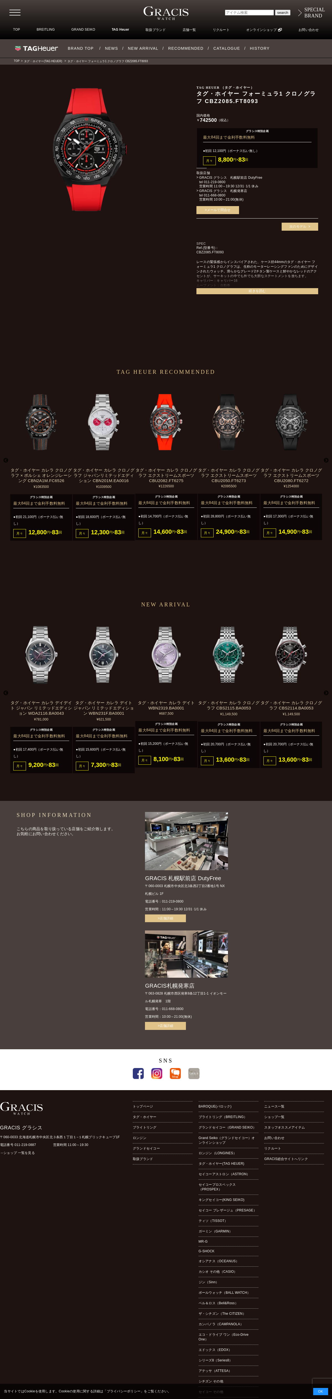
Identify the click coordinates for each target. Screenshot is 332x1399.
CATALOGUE (226, 48)
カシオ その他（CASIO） (218, 1272)
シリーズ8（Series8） (216, 1360)
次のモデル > (299, 226)
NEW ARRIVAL (143, 48)
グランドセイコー (146, 1148)
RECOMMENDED (186, 48)
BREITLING (46, 29)
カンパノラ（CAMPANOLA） (221, 1324)
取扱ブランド (156, 30)
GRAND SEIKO (83, 29)
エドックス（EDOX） (215, 1350)
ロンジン (139, 1138)
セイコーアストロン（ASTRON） (224, 1174)
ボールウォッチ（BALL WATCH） (224, 1293)
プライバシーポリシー (124, 1391)
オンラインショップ (261, 30)
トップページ (143, 1106)
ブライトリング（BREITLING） (223, 1117)
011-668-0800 (214, 195)
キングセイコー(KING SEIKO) (222, 1200)
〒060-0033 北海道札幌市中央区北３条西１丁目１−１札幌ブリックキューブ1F (60, 1137)
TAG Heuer (120, 29)
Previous (6, 460)
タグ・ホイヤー (145, 1117)
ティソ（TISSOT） (213, 1221)
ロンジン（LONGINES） (218, 1153)
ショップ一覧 (274, 1117)
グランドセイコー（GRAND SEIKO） (227, 1127)
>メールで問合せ (218, 210)
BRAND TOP (81, 48)
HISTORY (260, 48)
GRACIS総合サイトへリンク (286, 1159)
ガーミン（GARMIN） (216, 1231)
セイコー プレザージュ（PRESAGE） (228, 1210)
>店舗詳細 (165, 918)
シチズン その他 (211, 1381)
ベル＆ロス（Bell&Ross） (218, 1303)
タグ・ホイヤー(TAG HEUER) (43, 61)
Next (326, 460)
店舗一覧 (189, 30)
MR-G (203, 1241)
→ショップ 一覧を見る (17, 1153)
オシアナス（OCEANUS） (219, 1261)
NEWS (111, 48)
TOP (16, 29)
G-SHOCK (207, 1251)
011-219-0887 (25, 1145)
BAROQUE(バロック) (215, 1106)
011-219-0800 (214, 182)
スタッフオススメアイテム (284, 1127)
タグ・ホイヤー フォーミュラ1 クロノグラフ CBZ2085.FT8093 (108, 61)
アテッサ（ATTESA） (215, 1371)
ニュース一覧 (274, 1106)
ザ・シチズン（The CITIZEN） (222, 1314)
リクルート (221, 30)
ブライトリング (145, 1127)
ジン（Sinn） (209, 1282)
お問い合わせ (309, 30)
